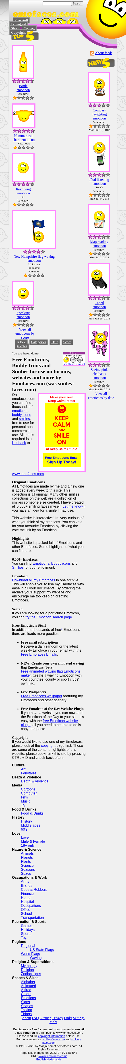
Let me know (72, 506)
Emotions (28, 998)
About (26, 1018)
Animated (28, 986)
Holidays (28, 930)
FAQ (35, 1018)
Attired (26, 990)
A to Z (21, 342)
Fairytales (28, 773)
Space (26, 873)
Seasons (28, 869)
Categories (38, 342)
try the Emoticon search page (48, 617)
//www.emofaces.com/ (52, 1056)
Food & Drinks (32, 813)
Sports (26, 934)
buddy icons (21, 415)
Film (24, 797)
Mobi (53, 1022)
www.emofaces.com (28, 474)
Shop (15, 28)
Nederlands (54, 1059)
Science (27, 865)
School (26, 914)
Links (68, 1018)
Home (26, 897)
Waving (36, 958)
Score (67, 342)
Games (27, 926)
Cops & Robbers (34, 889)
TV (23, 805)
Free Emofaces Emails (39, 654)
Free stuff (21, 20)
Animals (27, 853)
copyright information (51, 1036)
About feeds (103, 53)
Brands (26, 885)
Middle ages (30, 825)
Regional (28, 946)
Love (25, 837)
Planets (27, 857)
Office (25, 910)
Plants (26, 861)
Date (54, 342)
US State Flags (42, 950)
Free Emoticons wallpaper (41, 696)
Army (25, 881)
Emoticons (41, 563)
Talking (26, 1010)
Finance (27, 893)
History (26, 821)
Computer (29, 793)
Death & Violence (34, 781)
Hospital (27, 901)
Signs (25, 1002)
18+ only (28, 845)
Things (26, 1014)
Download (18, 24)
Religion (27, 970)
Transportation (32, 918)
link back (19, 443)
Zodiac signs (31, 974)
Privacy (57, 1018)
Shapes (27, 1006)
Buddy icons (61, 563)
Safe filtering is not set (74, 364)
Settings (79, 1018)
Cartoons (28, 789)
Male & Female (33, 841)
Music (25, 801)
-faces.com (58, 1039)
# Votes (22, 346)
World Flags (30, 954)
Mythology (29, 966)
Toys (24, 938)
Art (23, 769)
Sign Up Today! (61, 460)
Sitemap (45, 1018)
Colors (26, 994)
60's (24, 829)
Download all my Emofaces (33, 580)
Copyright (18, 32)
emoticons (20, 411)
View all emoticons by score (25, 333)
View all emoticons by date (101, 396)
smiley (46, 1039)
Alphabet (28, 982)
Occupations (31, 906)
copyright (48, 745)
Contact (29, 28)
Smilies (18, 567)
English (41, 1059)
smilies (24, 419)
